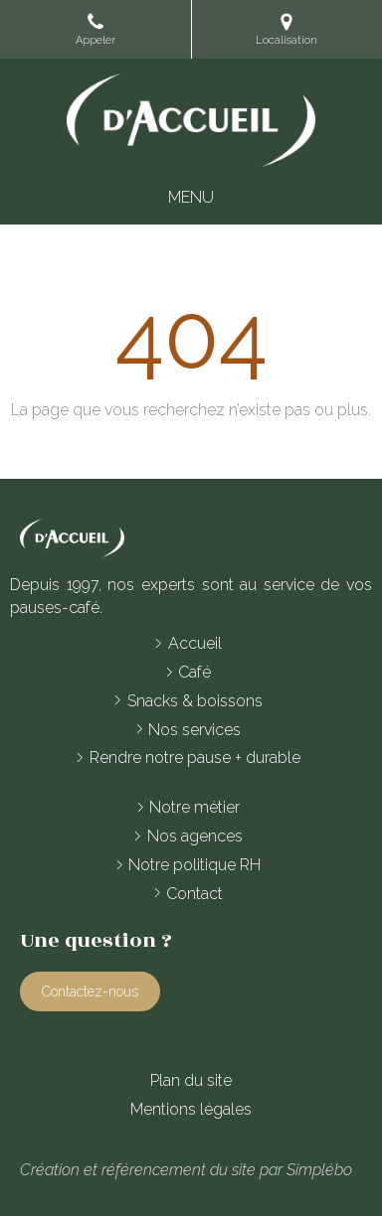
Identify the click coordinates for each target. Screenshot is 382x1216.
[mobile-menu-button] (191, 198)
